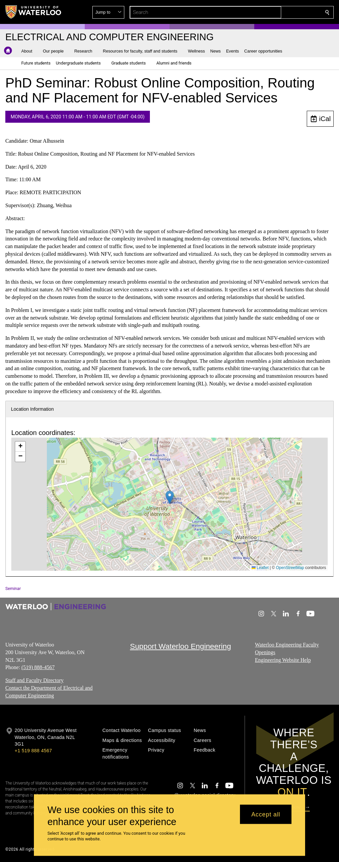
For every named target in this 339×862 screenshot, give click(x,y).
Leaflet (260, 567)
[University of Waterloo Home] (33, 12)
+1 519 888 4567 (33, 750)
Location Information (32, 409)
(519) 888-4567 (38, 667)
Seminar (13, 588)
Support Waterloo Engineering (180, 646)
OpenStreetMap (290, 567)
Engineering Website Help (283, 659)
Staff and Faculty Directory (34, 680)
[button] (279, 12)
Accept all (265, 814)
